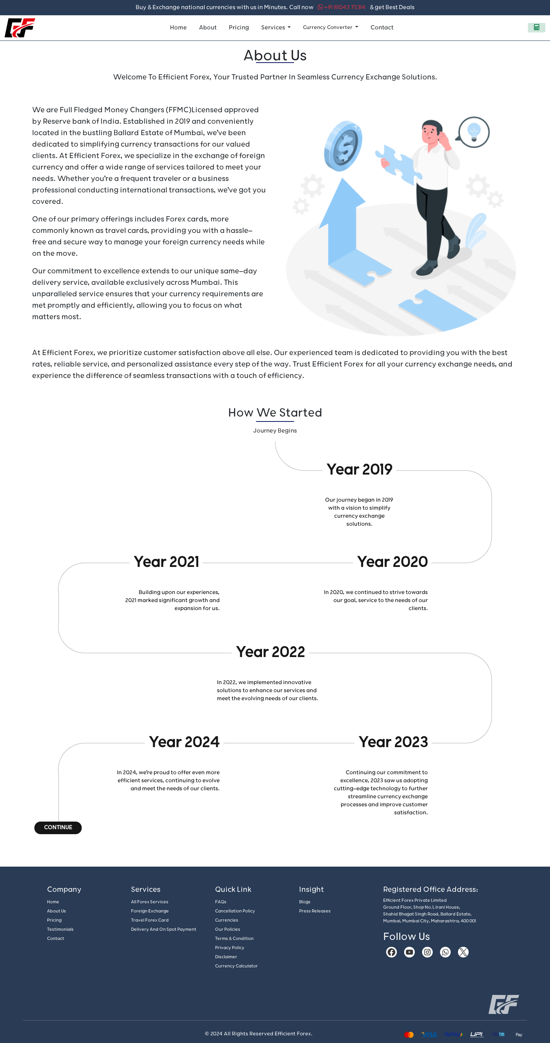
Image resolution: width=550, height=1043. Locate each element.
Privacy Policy (229, 947)
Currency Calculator (236, 966)
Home (178, 27)
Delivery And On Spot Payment (163, 929)
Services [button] (273, 27)
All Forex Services (149, 901)
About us (56, 911)
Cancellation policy (235, 911)
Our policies (227, 929)
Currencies (226, 920)
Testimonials (60, 929)
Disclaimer (226, 956)
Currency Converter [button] (328, 27)
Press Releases (315, 911)
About (208, 27)
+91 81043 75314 (342, 7)
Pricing (239, 27)
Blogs (305, 901)
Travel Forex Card (150, 920)
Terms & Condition (234, 938)
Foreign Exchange (150, 911)
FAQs (220, 901)
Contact (381, 27)
